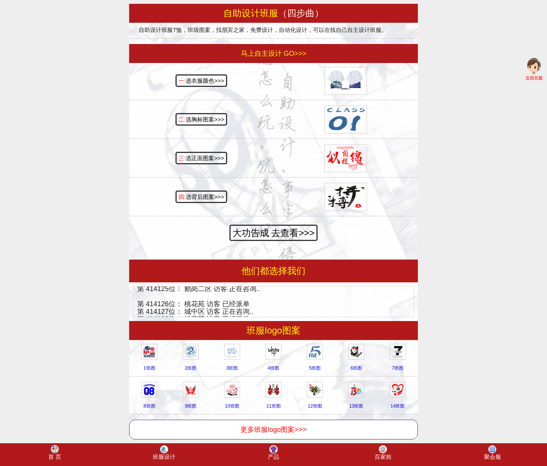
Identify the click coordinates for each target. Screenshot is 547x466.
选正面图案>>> (201, 158)
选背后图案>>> (201, 197)
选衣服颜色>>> (201, 80)
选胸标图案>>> (201, 119)
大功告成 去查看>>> (273, 233)
